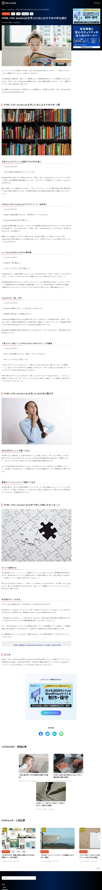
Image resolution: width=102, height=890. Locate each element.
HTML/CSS (10, 9)
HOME (4, 9)
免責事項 (98, 873)
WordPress (10, 873)
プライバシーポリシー (87, 873)
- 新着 (4, 859)
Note (10, 879)
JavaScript (28, 866)
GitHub (28, 873)
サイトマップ (96, 878)
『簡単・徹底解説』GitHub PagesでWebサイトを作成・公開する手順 (37, 645)
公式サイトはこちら (51, 713)
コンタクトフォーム (95, 875)
